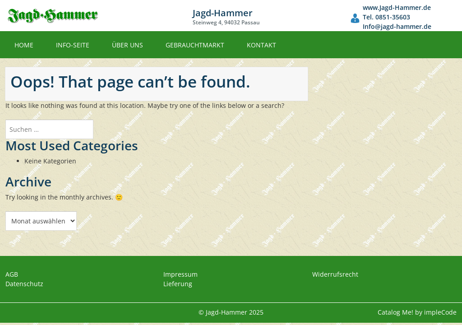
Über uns (127, 45)
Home (23, 45)
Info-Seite (72, 45)
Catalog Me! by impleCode (417, 312)
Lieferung (177, 283)
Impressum (180, 274)
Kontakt (261, 45)
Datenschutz (24, 283)
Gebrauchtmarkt (195, 45)
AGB (11, 274)
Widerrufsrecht (335, 274)
